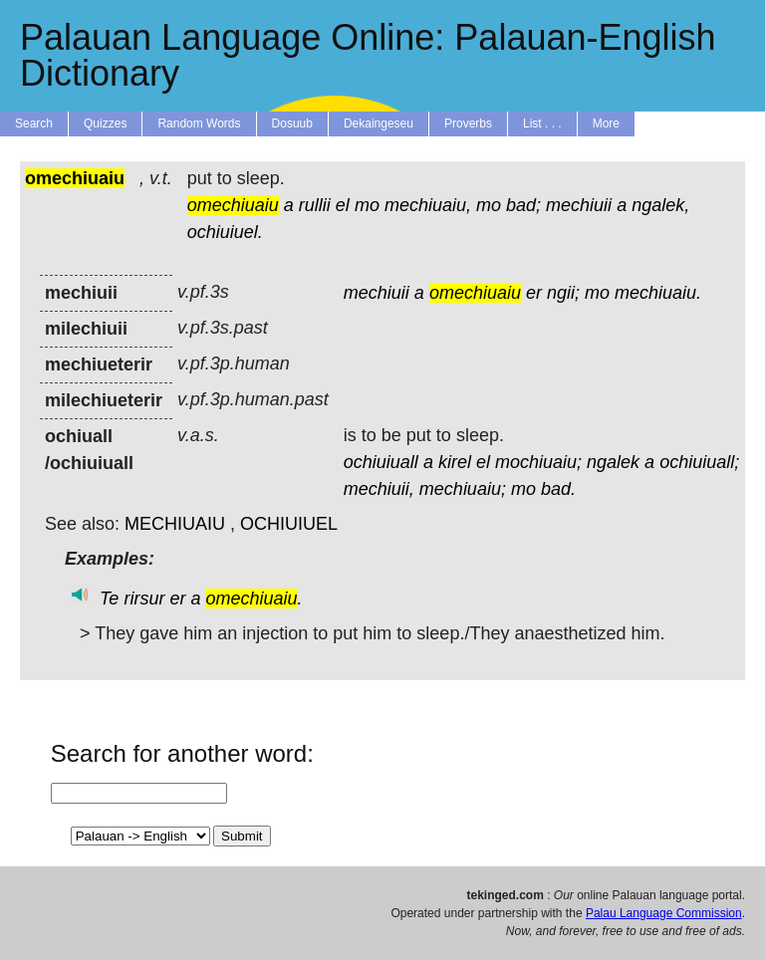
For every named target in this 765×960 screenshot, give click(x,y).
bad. (558, 489)
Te (109, 598)
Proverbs (468, 123)
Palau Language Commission (664, 913)
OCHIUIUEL (289, 524)
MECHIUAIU (175, 524)
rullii (315, 205)
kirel (454, 462)
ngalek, (660, 205)
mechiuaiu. (658, 293)
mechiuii (579, 205)
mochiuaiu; (538, 462)
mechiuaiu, (427, 205)
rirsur (144, 598)
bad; (523, 205)
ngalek (613, 462)
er (534, 293)
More (606, 123)
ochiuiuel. (225, 232)
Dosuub (292, 123)
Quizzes (105, 123)
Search (34, 123)
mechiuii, (379, 489)
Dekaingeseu (378, 123)
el (343, 205)
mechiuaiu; (462, 489)
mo (367, 205)
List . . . (542, 123)
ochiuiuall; (699, 462)
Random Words (198, 123)
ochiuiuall (381, 462)
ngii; (563, 293)
